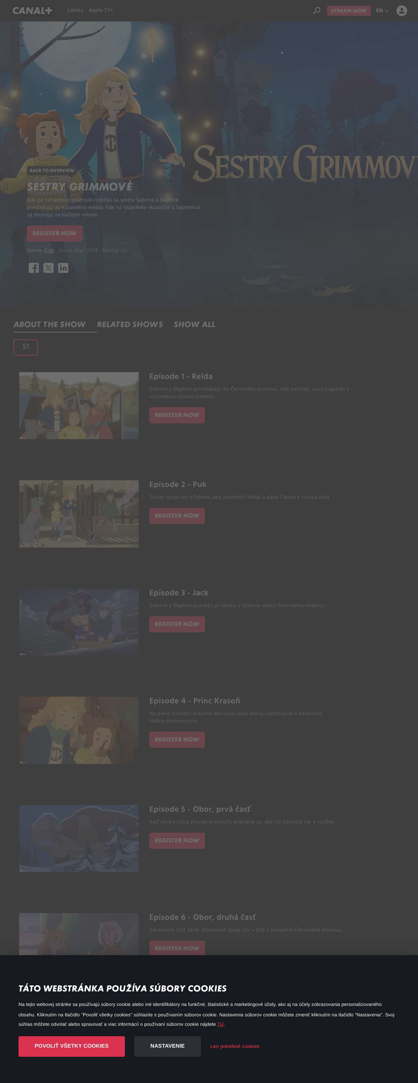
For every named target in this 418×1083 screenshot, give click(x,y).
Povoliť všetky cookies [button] (72, 1046)
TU (220, 1024)
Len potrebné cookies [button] (234, 1046)
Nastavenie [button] (167, 1046)
